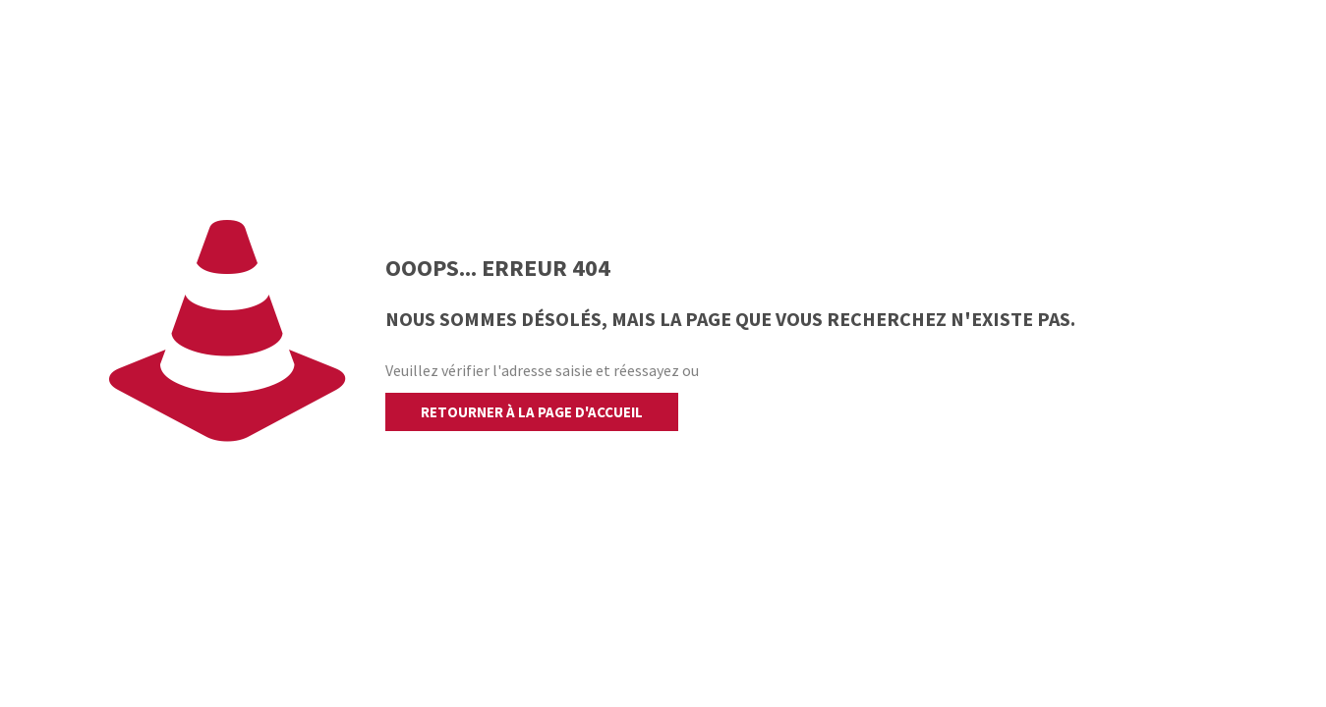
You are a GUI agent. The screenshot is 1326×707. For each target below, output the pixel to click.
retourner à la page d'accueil (532, 412)
